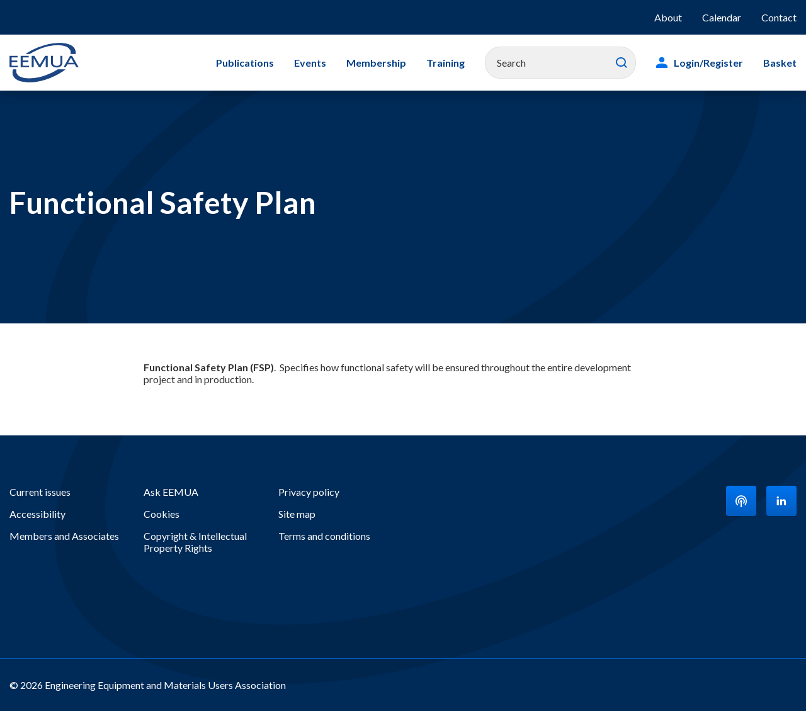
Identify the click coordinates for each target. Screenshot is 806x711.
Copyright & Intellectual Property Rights (195, 542)
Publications (245, 63)
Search (621, 63)
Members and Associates (64, 536)
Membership (376, 63)
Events (310, 63)
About (668, 17)
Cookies (161, 514)
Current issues (40, 492)
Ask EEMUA (171, 492)
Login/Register (708, 63)
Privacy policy (308, 492)
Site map (296, 514)
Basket (780, 63)
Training (445, 63)
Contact (779, 17)
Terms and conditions (324, 536)
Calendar (721, 17)
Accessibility (37, 514)
